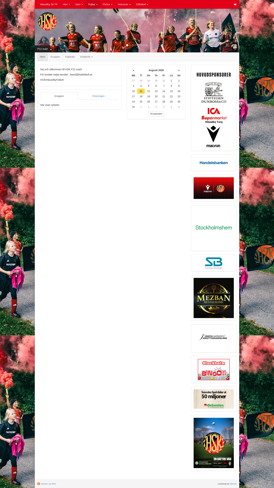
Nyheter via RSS (48, 484)
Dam (79, 4)
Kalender (70, 56)
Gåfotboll (142, 4)
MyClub (233, 484)
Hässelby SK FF (49, 4)
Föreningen (98, 96)
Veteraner (124, 4)
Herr (66, 4)
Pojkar (93, 4)
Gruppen (55, 56)
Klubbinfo (86, 56)
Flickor (107, 4)
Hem (42, 56)
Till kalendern (156, 114)
